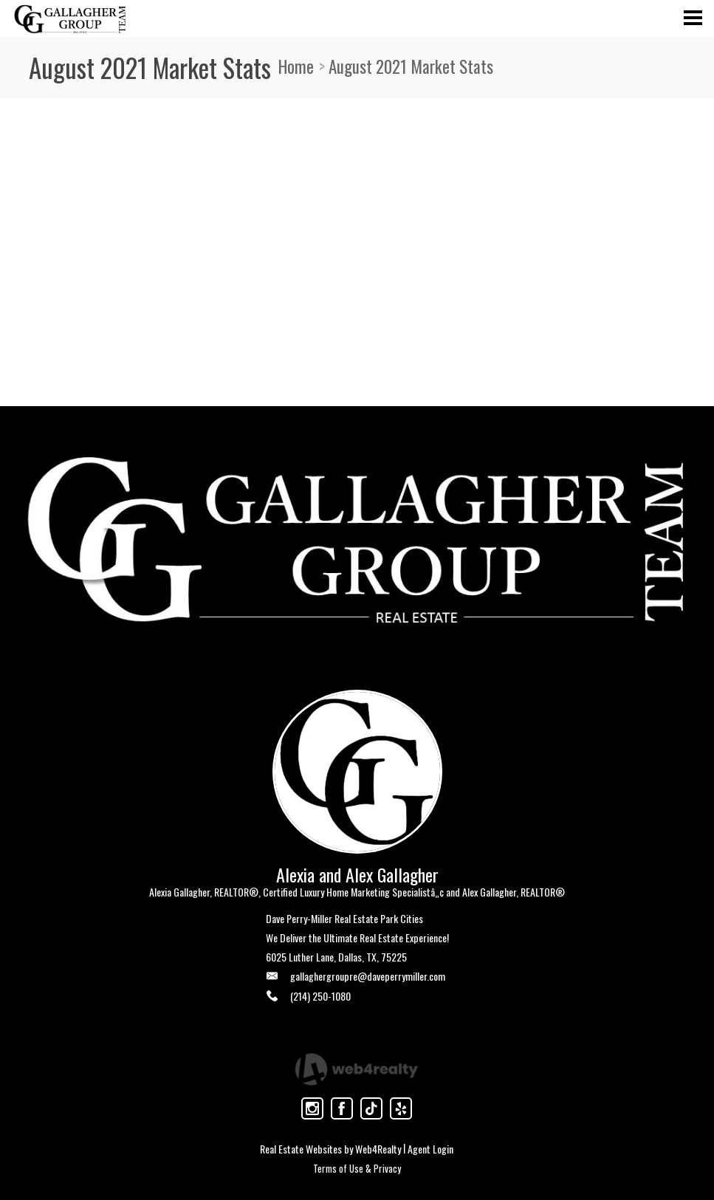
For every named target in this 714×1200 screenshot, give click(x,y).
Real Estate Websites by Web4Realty (330, 1148)
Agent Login (430, 1148)
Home (296, 66)
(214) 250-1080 (320, 996)
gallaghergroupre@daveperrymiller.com (367, 976)
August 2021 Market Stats (411, 66)
